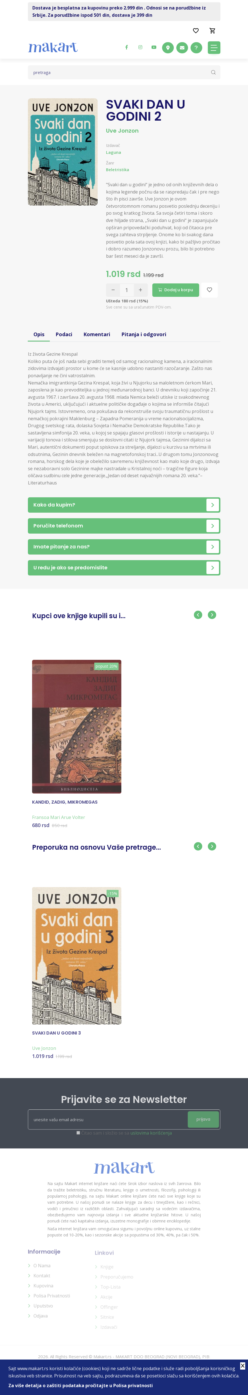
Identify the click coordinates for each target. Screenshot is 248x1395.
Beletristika (117, 169)
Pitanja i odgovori (143, 333)
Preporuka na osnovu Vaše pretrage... (96, 846)
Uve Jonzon (122, 131)
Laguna (113, 152)
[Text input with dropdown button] (124, 72)
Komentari (96, 333)
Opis (38, 333)
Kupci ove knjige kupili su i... (79, 615)
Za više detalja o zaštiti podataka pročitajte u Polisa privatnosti (80, 1385)
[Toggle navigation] (214, 47)
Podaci (64, 333)
